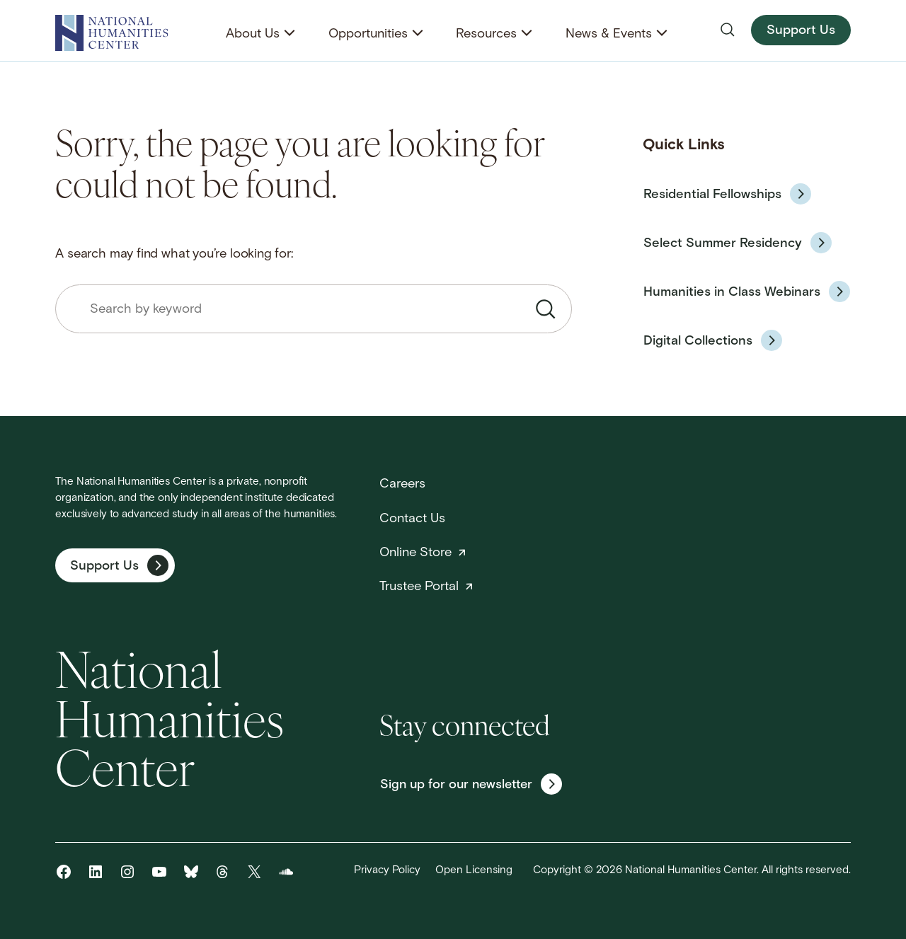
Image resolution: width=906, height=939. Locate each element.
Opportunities (368, 34)
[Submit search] (546, 309)
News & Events (609, 34)
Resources (486, 34)
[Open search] (727, 29)
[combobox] (313, 308)
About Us (253, 34)
